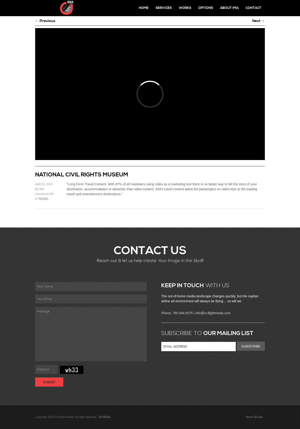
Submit (49, 382)
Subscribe (250, 346)
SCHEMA (104, 417)
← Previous (45, 21)
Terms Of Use (253, 417)
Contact (253, 8)
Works (185, 8)
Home (144, 8)
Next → (258, 21)
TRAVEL (43, 199)
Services (164, 8)
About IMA (229, 8)
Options (205, 8)
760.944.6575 (182, 313)
